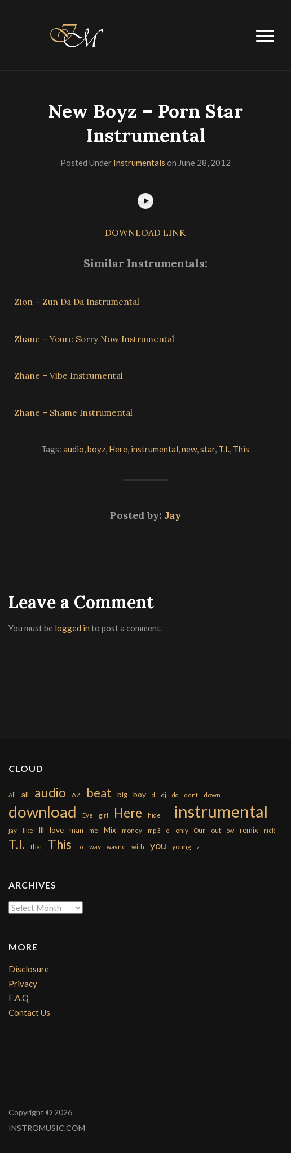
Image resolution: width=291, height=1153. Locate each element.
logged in (72, 628)
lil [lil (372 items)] (41, 829)
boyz (96, 449)
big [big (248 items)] (122, 794)
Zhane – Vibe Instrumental (68, 375)
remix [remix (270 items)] (249, 830)
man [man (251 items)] (76, 830)
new (189, 449)
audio (73, 449)
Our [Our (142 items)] (199, 830)
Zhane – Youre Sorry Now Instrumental (94, 339)
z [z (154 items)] (198, 846)
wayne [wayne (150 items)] (116, 846)
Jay (173, 515)
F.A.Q (18, 998)
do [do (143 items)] (175, 794)
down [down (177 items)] (212, 794)
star (207, 449)
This (241, 449)
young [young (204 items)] (181, 846)
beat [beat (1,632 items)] (99, 793)
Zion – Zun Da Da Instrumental (76, 302)
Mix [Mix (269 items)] (110, 830)
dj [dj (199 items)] (163, 795)
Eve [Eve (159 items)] (87, 815)
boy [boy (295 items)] (139, 794)
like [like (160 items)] (28, 830)
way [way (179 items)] (95, 846)
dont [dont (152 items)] (191, 794)
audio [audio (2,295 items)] (50, 792)
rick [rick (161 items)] (269, 830)
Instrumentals (139, 163)
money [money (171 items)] (132, 830)
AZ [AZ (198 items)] (76, 795)
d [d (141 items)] (153, 794)
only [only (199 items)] (181, 830)
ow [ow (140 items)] (230, 830)
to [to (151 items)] (80, 846)
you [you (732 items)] (158, 845)
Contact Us (29, 1012)
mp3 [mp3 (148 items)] (154, 830)
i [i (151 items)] (167, 815)
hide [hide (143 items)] (154, 815)
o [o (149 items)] (168, 830)
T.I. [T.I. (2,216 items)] (16, 844)
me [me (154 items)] (93, 830)
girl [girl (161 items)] (103, 815)
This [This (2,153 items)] (60, 844)
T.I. (224, 449)
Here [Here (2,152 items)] (128, 812)
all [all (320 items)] (25, 794)
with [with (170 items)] (137, 846)
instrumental (154, 449)
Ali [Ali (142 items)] (12, 794)
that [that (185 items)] (36, 846)
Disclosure (28, 969)
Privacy (22, 984)
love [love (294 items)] (57, 830)
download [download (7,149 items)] (42, 811)
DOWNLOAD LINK (145, 232)
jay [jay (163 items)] (12, 830)
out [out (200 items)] (216, 830)
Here (118, 449)
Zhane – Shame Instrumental (73, 412)
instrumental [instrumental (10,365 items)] (221, 811)
